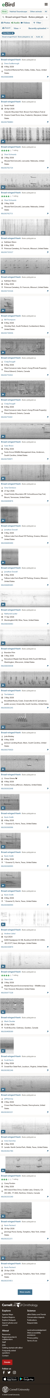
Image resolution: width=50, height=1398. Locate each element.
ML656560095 (7, 866)
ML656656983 (7, 624)
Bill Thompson (9, 320)
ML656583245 (7, 708)
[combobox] (25, 17)
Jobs (4, 1345)
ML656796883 (7, 122)
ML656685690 (7, 543)
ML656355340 (7, 1197)
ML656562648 (7, 789)
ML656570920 (7, 750)
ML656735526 (7, 291)
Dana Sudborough (11, 63)
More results (25, 1292)
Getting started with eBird (12, 1348)
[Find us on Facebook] (3, 1372)
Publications (32, 1320)
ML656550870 (7, 947)
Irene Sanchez (10, 1141)
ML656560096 (7, 827)
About (5, 1331)
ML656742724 (7, 168)
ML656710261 (7, 417)
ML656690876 (7, 501)
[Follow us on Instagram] (14, 1372)
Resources (6, 1334)
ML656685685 (7, 585)
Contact (5, 1356)
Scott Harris (9, 1060)
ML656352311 (7, 1239)
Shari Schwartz (10, 154)
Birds (4, 12)
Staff (4, 1342)
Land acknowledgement (36, 1330)
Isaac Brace (8, 446)
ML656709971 (7, 459)
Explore (6, 1311)
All (46, 12)
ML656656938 (7, 666)
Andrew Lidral (9, 934)
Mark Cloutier (9, 1021)
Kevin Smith (9, 817)
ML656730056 (7, 333)
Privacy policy (32, 1338)
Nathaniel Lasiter (10, 614)
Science (31, 1311)
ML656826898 (7, 77)
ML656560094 (7, 905)
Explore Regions (8, 1317)
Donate (7, 1362)
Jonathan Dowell (10, 530)
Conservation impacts (35, 1317)
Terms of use (32, 1341)
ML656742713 (7, 214)
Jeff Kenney (8, 1099)
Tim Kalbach (9, 694)
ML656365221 (7, 1112)
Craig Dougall (9, 362)
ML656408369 (7, 1032)
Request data (32, 1323)
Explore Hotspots (9, 1320)
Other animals (36, 12)
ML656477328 (7, 993)
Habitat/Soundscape (18, 12)
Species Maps (7, 1314)
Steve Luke (8, 979)
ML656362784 (7, 1151)
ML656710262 (7, 375)
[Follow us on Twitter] (9, 1372)
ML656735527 (7, 252)
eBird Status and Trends (36, 1314)
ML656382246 (7, 1070)
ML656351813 (7, 1281)
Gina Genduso (10, 488)
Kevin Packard (9, 1225)
